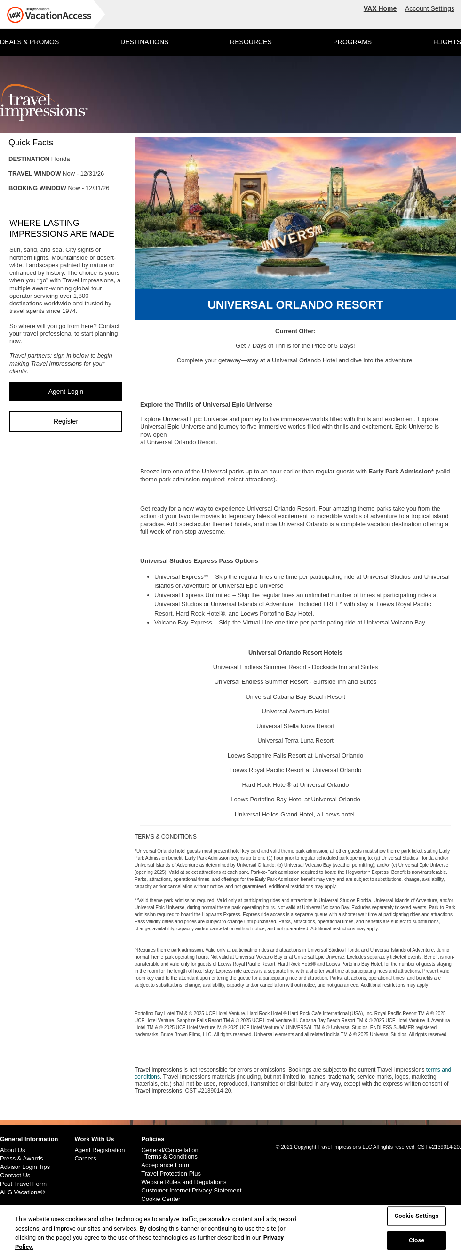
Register (66, 421)
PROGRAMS (352, 42)
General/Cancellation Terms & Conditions (169, 1153)
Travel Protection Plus (171, 1173)
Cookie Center (160, 1199)
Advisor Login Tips (25, 1167)
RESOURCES (251, 42)
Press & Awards (21, 1158)
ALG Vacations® (22, 1192)
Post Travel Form (23, 1184)
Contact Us (15, 1175)
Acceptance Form (165, 1165)
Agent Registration (99, 1150)
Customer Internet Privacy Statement (191, 1190)
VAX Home (380, 8)
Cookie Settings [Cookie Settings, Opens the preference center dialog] (417, 1220)
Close (417, 1244)
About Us (12, 1150)
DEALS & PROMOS (29, 42)
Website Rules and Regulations (183, 1182)
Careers (85, 1158)
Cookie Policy (159, 1207)
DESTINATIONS (144, 42)
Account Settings (429, 8)
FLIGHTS (447, 42)
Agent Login (66, 391)
